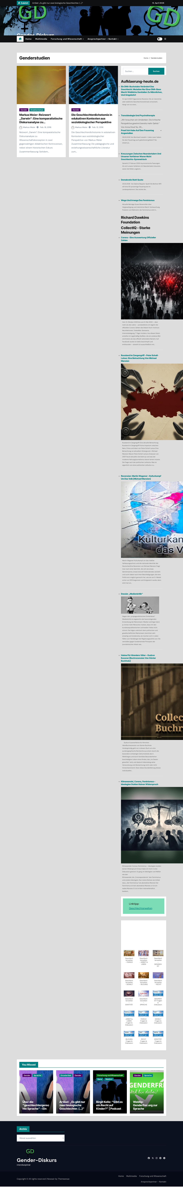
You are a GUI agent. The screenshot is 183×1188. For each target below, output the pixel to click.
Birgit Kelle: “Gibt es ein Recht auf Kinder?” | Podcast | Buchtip (109, 1108)
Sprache (37, 1075)
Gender (24, 110)
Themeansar (63, 1180)
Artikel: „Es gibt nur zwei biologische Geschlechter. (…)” (72, 1107)
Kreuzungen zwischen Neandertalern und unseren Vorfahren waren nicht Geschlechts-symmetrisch (141, 156)
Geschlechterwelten (140, 908)
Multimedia (41, 39)
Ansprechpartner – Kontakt (102, 39)
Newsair (51, 1180)
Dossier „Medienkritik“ (132, 594)
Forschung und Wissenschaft (67, 39)
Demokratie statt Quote (132, 179)
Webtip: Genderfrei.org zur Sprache (145, 1107)
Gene (99, 1079)
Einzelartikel (66, 1075)
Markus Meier (27, 127)
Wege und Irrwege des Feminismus (138, 200)
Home (28, 39)
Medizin (109, 1079)
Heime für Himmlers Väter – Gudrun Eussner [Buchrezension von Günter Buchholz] (138, 658)
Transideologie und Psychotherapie (138, 115)
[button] (165, 39)
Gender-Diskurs (37, 1161)
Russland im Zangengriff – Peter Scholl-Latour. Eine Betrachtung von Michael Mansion (139, 358)
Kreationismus (37, 110)
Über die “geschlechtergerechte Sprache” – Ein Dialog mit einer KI (35, 1108)
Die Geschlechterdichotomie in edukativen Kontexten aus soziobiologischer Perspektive (91, 118)
